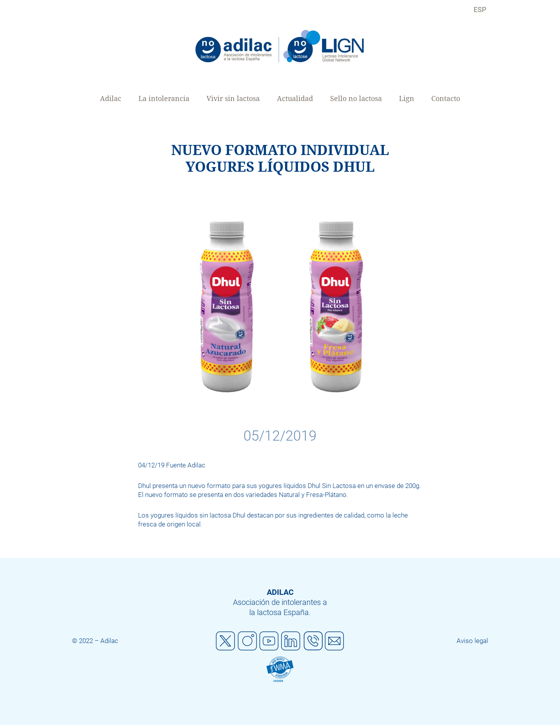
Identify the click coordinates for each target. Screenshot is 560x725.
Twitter (225, 641)
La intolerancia (163, 98)
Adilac (110, 98)
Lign (406, 98)
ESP (480, 9)
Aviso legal (472, 641)
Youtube (269, 641)
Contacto (445, 98)
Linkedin (291, 641)
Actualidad (295, 98)
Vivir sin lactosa (233, 98)
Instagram (247, 641)
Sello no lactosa (356, 98)
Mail (334, 641)
